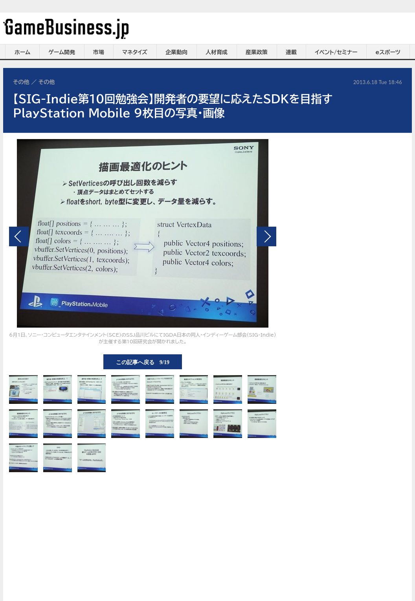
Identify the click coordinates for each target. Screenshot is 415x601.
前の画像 (19, 236)
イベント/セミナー (336, 52)
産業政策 (257, 52)
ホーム (22, 52)
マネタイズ (134, 52)
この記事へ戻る (142, 362)
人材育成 (217, 52)
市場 (98, 52)
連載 (291, 52)
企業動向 (176, 52)
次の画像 (266, 236)
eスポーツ (388, 52)
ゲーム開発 (61, 52)
